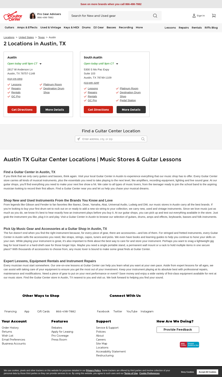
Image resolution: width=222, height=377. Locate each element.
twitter (117, 302)
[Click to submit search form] (143, 139)
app (27, 302)
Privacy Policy (93, 370)
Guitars (9, 27)
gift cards (43, 302)
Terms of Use (131, 373)
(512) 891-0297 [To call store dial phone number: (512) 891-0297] (91, 83)
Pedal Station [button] (128, 100)
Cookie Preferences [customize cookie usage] (149, 373)
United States (26, 37)
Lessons (170, 27)
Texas (41, 37)
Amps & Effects (27, 27)
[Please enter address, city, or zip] (111, 139)
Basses (111, 27)
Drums (86, 27)
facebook (103, 302)
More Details (54, 109)
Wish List (7, 335)
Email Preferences (13, 339)
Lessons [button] (16, 84)
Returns (7, 331)
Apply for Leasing (62, 331)
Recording (126, 27)
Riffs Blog (211, 27)
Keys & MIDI (71, 27)
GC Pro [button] (15, 96)
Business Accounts (14, 343)
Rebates (56, 327)
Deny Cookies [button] (187, 372)
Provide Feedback (178, 329)
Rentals (197, 27)
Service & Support (107, 327)
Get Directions (22, 109)
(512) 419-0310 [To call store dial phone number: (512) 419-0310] (14, 79)
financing (10, 302)
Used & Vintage (50, 27)
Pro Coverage (60, 335)
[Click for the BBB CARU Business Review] (189, 345)
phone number (66, 302)
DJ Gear (99, 27)
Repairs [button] (16, 88)
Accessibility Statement (111, 351)
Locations (9, 37)
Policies (101, 331)
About (100, 335)
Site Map (101, 343)
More (139, 27)
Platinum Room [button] (52, 84)
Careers (101, 339)
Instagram (146, 302)
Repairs (184, 27)
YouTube (132, 302)
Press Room (59, 339)
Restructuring (105, 355)
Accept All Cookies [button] (207, 372)
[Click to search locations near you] (78, 139)
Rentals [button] (16, 92)
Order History (10, 327)
